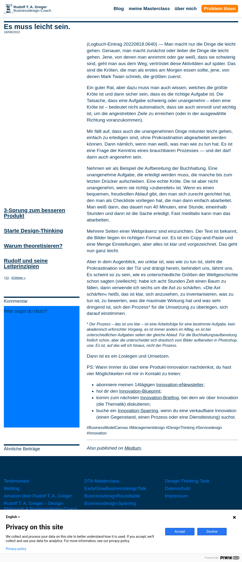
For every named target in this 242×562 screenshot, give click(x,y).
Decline (212, 531)
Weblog (11, 488)
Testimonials (16, 480)
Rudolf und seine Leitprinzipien (26, 263)
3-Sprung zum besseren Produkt (34, 213)
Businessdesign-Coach (32, 8)
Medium (133, 448)
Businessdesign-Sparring (110, 503)
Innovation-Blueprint (139, 391)
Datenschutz (178, 488)
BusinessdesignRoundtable (112, 495)
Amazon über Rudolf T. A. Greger (38, 495)
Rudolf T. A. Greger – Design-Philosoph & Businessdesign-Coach (40, 506)
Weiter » (20, 278)
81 (13, 278)
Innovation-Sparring (138, 410)
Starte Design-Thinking (33, 231)
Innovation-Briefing (159, 397)
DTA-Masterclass (101, 480)
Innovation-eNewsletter (180, 384)
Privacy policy (16, 549)
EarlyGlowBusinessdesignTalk (115, 488)
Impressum (176, 495)
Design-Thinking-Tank (187, 480)
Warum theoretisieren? (33, 246)
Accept (180, 531)
